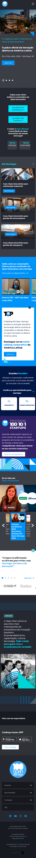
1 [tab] (3, 80)
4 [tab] (12, 80)
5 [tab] (14, 578)
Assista (9, 507)
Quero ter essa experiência (14, 454)
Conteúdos (8, 800)
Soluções (7, 785)
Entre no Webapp (10, 747)
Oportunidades (9, 792)
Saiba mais (8, 63)
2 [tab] (6, 80)
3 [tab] (9, 80)
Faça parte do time (18, 838)
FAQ (5, 807)
